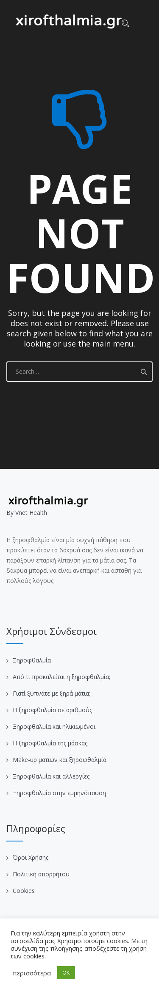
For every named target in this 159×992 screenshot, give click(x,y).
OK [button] (66, 972)
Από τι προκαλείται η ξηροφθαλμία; (61, 677)
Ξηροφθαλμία (32, 660)
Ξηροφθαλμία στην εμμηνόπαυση (59, 793)
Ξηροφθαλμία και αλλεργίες (51, 776)
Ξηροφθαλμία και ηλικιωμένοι (54, 726)
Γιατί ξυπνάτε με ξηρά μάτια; (51, 693)
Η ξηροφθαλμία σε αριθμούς (52, 710)
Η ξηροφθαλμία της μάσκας (50, 743)
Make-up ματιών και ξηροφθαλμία (59, 760)
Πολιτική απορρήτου (41, 874)
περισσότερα (32, 973)
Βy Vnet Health (26, 513)
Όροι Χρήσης (30, 857)
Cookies (24, 891)
